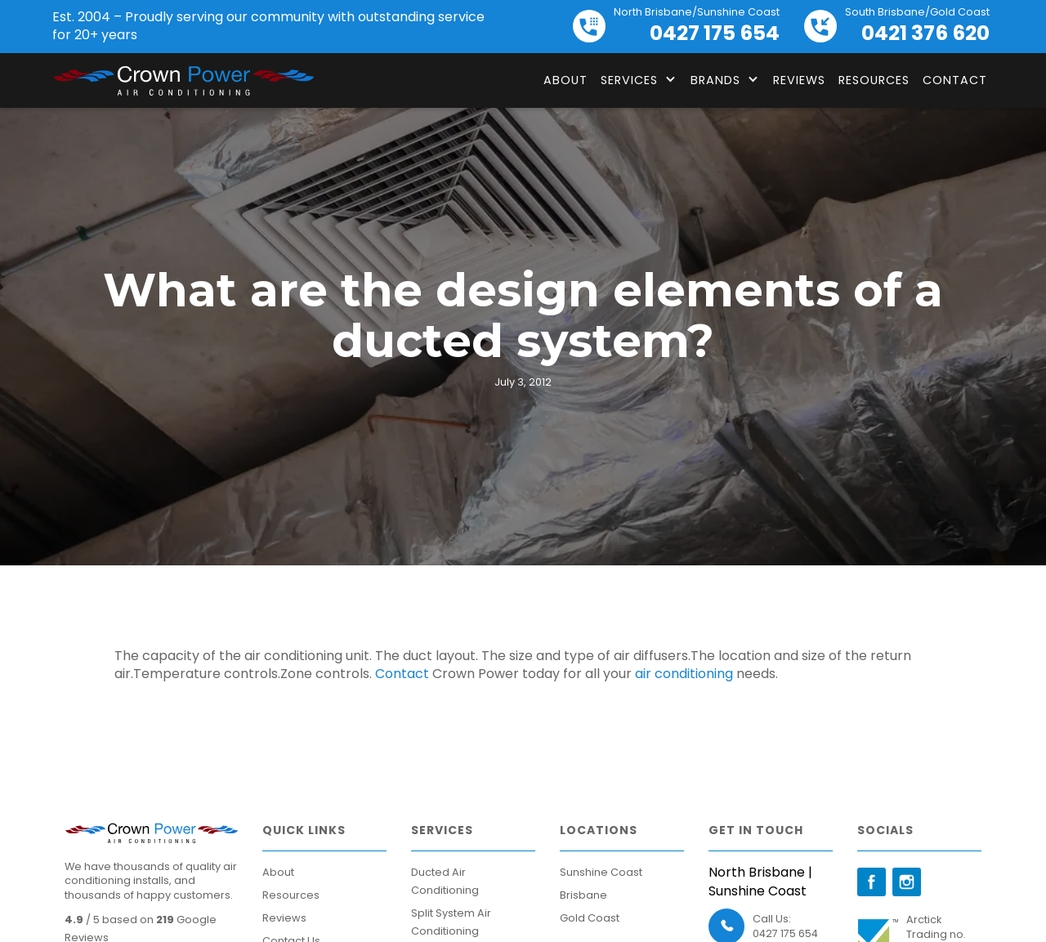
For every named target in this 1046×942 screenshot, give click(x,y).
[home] (183, 80)
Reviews (799, 80)
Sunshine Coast (601, 872)
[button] (639, 80)
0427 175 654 (785, 933)
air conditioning (684, 673)
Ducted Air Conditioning (445, 881)
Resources (874, 80)
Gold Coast (589, 918)
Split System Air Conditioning (451, 922)
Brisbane (583, 895)
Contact (955, 80)
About (565, 80)
